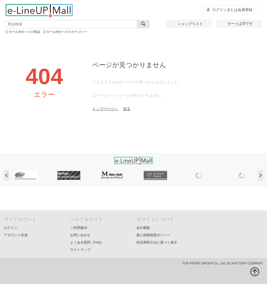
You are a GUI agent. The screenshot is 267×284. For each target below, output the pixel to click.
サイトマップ (80, 250)
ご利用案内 (78, 228)
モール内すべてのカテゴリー (66, 32)
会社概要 (143, 228)
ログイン (10, 228)
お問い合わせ (80, 235)
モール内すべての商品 (24, 32)
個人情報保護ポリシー (153, 235)
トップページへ (105, 109)
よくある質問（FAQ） (87, 242)
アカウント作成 (16, 235)
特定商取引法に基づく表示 (156, 242)
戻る (126, 109)
